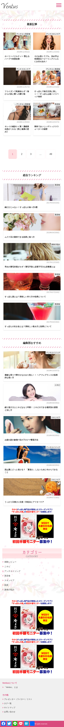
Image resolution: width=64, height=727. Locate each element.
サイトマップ (9, 708)
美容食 (27, 34)
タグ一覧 (8, 703)
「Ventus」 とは (11, 687)
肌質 (6, 585)
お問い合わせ (9, 712)
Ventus (9, 5)
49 (50, 154)
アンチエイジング (23, 34)
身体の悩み (55, 244)
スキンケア (55, 34)
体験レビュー (10, 562)
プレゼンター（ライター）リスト (18, 699)
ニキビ (57, 385)
